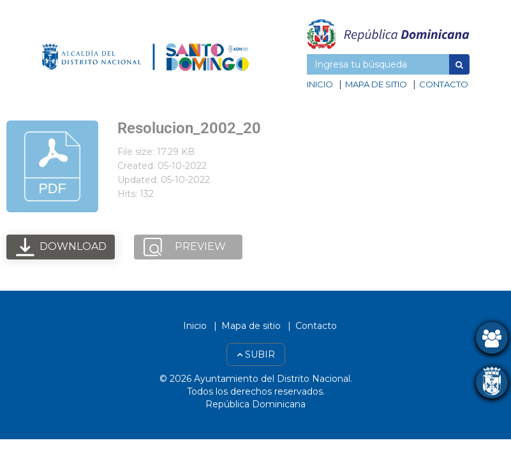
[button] (459, 64)
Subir (256, 354)
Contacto (443, 84)
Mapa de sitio (376, 84)
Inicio (320, 84)
